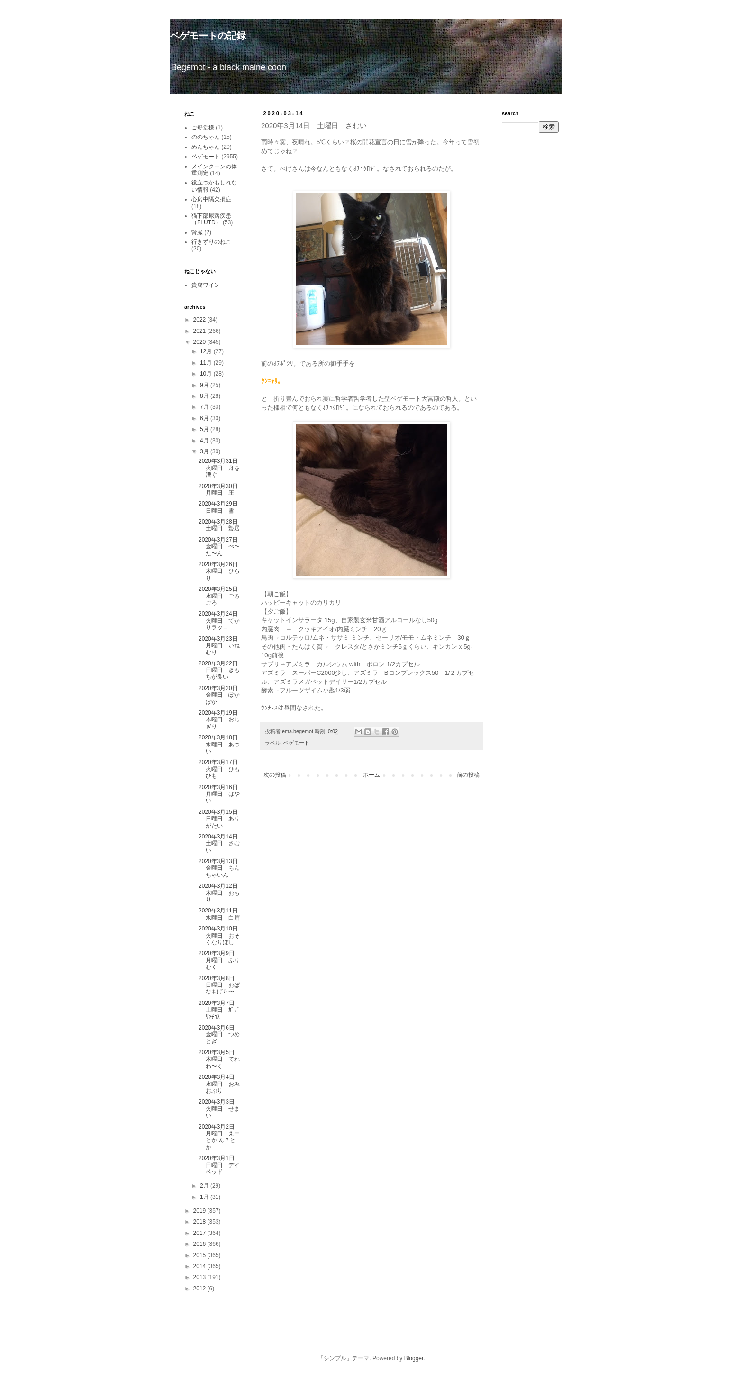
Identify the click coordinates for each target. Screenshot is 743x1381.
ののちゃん (205, 137)
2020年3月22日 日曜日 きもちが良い (221, 670)
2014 (200, 1266)
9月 (205, 385)
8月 (205, 396)
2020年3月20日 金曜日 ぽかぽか (221, 695)
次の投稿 (274, 775)
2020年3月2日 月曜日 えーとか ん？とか (219, 1137)
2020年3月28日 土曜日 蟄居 (221, 525)
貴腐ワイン (205, 285)
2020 (200, 342)
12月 (207, 351)
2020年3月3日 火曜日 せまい (219, 1108)
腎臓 (197, 232)
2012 (200, 1288)
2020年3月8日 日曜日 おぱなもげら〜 (219, 985)
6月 (205, 418)
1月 (205, 1197)
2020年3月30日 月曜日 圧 (221, 489)
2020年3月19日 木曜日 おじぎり (221, 719)
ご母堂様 (202, 127)
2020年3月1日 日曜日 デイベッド (219, 1165)
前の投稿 (468, 775)
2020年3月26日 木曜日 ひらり (221, 571)
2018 (200, 1221)
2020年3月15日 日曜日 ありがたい (221, 819)
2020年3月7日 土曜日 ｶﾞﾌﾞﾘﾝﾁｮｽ (219, 1010)
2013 (200, 1277)
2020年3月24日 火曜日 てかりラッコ (221, 620)
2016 (200, 1244)
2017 (200, 1233)
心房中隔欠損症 (211, 199)
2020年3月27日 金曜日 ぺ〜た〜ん (221, 546)
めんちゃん (205, 147)
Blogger (414, 1358)
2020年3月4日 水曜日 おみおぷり (219, 1084)
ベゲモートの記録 (208, 35)
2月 (205, 1185)
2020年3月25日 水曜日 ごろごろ (221, 596)
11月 (207, 362)
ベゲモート (296, 743)
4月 (205, 440)
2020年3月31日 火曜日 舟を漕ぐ (221, 468)
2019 (200, 1210)
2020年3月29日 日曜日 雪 (221, 507)
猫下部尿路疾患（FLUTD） (211, 219)
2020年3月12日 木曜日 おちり (221, 893)
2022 (200, 319)
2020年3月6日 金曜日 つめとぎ (219, 1034)
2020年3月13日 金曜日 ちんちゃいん (221, 868)
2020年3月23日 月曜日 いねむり (221, 645)
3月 (205, 451)
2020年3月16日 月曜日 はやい (221, 794)
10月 (207, 373)
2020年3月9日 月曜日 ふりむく (219, 960)
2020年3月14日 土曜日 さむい (221, 843)
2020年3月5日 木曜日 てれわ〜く (219, 1059)
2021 (200, 331)
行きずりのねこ (211, 242)
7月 (205, 407)
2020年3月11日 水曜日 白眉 (221, 914)
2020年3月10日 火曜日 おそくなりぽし (221, 935)
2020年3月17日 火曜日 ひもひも (221, 769)
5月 (205, 429)
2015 (200, 1255)
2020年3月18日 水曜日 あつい (221, 744)
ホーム (371, 775)
